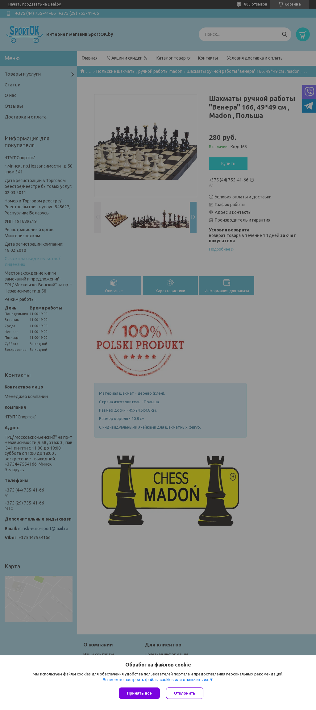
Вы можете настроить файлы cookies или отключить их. (155, 679)
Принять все (139, 693)
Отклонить (184, 693)
